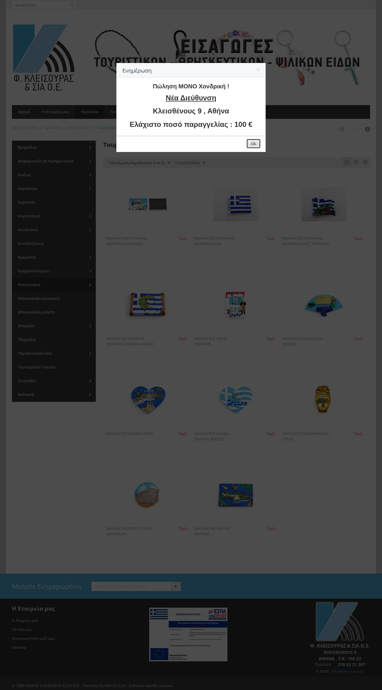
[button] (258, 71)
